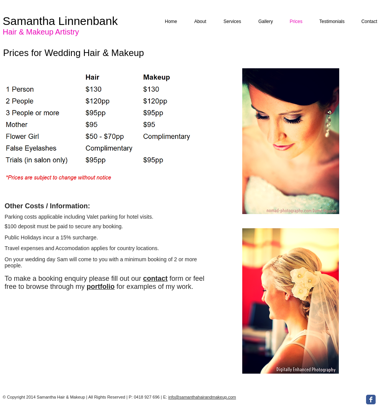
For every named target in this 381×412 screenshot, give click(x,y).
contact (155, 278)
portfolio (101, 286)
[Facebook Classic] (371, 399)
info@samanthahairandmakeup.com (202, 397)
